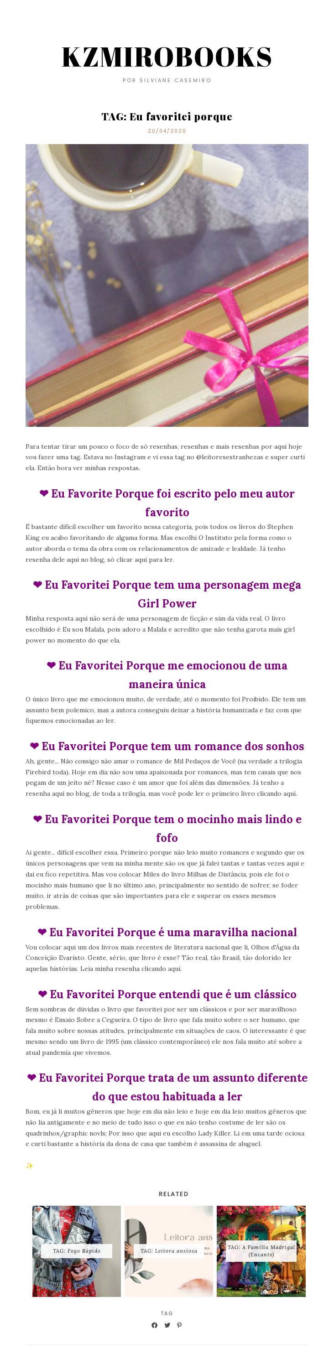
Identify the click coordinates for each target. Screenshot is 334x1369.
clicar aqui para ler (144, 559)
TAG (167, 1313)
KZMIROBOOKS (167, 56)
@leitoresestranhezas (229, 457)
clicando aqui (276, 793)
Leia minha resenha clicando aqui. (131, 969)
